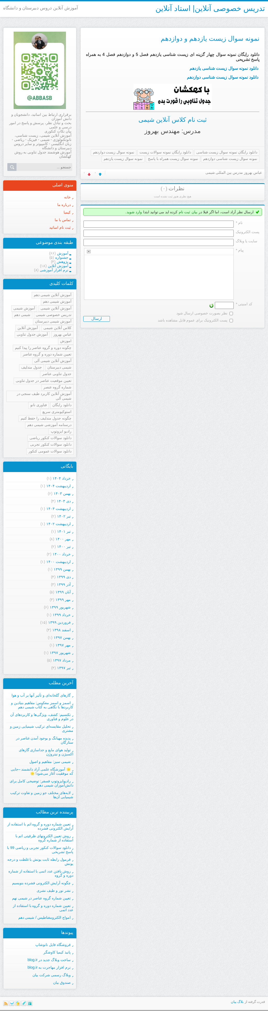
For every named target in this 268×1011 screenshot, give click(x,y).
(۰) (164, 188)
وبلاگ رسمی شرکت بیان (51, 975)
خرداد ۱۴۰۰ (62, 554)
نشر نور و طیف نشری (54, 890)
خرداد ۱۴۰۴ (62, 478)
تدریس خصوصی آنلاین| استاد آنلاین (210, 8)
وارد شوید (134, 212)
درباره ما (64, 205)
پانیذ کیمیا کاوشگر (57, 952)
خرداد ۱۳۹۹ (62, 615)
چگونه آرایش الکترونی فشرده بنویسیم (41, 883)
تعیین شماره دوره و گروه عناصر (47, 354)
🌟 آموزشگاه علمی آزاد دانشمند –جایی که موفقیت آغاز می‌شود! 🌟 (42, 771)
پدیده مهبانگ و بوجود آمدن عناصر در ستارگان (44, 740)
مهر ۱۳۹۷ (63, 645)
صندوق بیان (62, 982)
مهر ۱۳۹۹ (63, 600)
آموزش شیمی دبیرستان (53, 321)
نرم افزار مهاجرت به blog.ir (49, 967)
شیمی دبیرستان (59, 367)
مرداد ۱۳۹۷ (62, 660)
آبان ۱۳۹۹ (63, 592)
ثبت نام (184, 212)
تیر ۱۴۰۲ (64, 516)
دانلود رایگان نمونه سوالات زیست (165, 152)
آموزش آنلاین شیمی (56, 308)
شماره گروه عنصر (57, 387)
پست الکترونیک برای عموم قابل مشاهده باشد (192, 320)
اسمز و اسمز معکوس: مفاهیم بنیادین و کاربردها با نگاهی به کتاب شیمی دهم (42, 705)
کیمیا (67, 212)
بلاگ (240, 1002)
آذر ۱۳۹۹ (64, 584)
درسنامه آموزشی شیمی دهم (49, 425)
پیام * (240, 250)
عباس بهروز (62, 334)
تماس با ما (63, 220)
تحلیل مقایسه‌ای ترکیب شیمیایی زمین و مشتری (41, 728)
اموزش (65, 341)
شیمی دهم (22, 315)
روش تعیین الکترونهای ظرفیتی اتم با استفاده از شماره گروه (44, 838)
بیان (194, 212)
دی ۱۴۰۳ (64, 501)
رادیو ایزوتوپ (61, 431)
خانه (67, 197)
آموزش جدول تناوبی (32, 334)
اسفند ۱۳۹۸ (61, 630)
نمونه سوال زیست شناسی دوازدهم (230, 159)
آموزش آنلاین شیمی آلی (52, 361)
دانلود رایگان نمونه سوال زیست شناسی (226, 152)
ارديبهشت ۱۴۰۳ (58, 509)
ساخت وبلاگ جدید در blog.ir (49, 960)
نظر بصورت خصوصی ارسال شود (202, 313)
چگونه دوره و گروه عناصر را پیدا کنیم (43, 348)
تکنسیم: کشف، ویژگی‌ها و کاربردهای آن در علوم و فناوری (41, 717)
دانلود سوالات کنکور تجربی (50, 444)
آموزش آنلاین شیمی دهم (52, 295)
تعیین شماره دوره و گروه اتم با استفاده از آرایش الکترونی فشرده (40, 826)
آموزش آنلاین (28, 328)
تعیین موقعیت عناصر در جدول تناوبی (43, 380)
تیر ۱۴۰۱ (64, 531)
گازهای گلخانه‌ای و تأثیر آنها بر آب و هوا (41, 695)
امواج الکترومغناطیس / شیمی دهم (44, 917)
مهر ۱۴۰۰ (63, 539)
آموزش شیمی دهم (57, 301)
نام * (239, 223)
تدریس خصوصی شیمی (53, 315)
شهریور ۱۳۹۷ (60, 653)
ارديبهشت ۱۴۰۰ (58, 562)
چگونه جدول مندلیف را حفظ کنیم (46, 418)
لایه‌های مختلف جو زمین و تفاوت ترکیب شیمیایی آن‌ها (41, 795)
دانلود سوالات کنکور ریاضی (50, 438)
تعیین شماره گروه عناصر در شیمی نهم (41, 898)
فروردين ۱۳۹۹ (59, 622)
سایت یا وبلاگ (246, 241)
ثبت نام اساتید (60, 227)
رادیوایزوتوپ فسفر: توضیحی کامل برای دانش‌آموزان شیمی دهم (41, 783)
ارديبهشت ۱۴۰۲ (58, 524)
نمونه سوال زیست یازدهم (123, 159)
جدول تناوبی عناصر (56, 374)
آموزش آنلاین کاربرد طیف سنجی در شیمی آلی (44, 396)
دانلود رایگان (61, 405)
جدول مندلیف (31, 367)
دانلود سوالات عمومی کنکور (50, 451)
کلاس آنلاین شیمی (57, 328)
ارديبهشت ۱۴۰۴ (58, 486)
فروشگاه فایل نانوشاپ (53, 945)
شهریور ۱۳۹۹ (60, 607)
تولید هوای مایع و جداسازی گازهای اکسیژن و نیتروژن (46, 752)
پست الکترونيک (247, 232)
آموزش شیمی (24, 308)
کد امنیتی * (244, 304)
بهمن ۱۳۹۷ (62, 637)
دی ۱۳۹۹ (64, 577)
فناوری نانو (38, 405)
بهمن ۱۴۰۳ (62, 493)
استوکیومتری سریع (56, 412)
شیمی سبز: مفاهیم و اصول (50, 762)
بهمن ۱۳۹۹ (62, 569)
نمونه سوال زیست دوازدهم (114, 152)
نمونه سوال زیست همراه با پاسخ (173, 159)
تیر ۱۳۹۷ (64, 668)
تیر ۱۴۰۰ (64, 546)
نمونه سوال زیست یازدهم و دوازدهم (210, 38)
